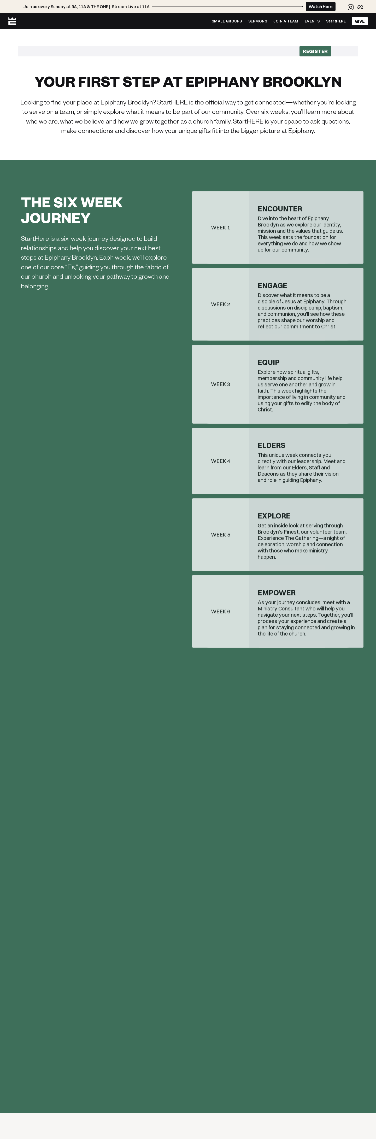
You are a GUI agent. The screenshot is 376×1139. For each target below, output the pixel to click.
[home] (12, 21)
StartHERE (336, 21)
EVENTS (312, 21)
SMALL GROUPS (227, 21)
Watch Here (321, 6)
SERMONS (257, 21)
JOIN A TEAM (285, 21)
